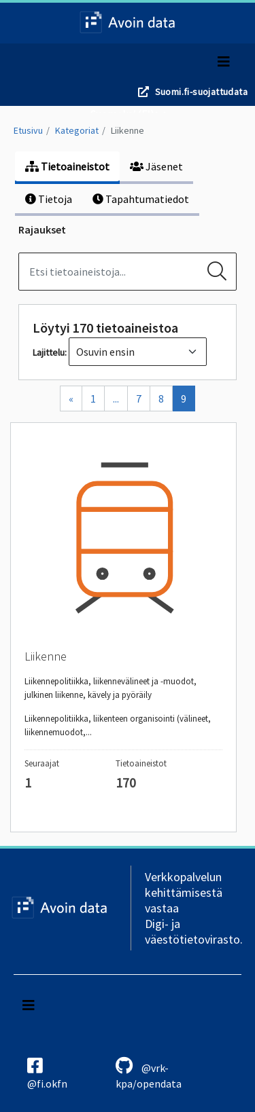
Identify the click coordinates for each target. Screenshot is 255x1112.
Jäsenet (156, 166)
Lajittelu (49, 352)
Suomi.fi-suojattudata (201, 92)
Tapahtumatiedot (140, 199)
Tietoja (48, 199)
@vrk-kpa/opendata (149, 1073)
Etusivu (28, 130)
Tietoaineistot (67, 166)
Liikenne (127, 130)
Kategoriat (77, 130)
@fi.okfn (47, 1073)
